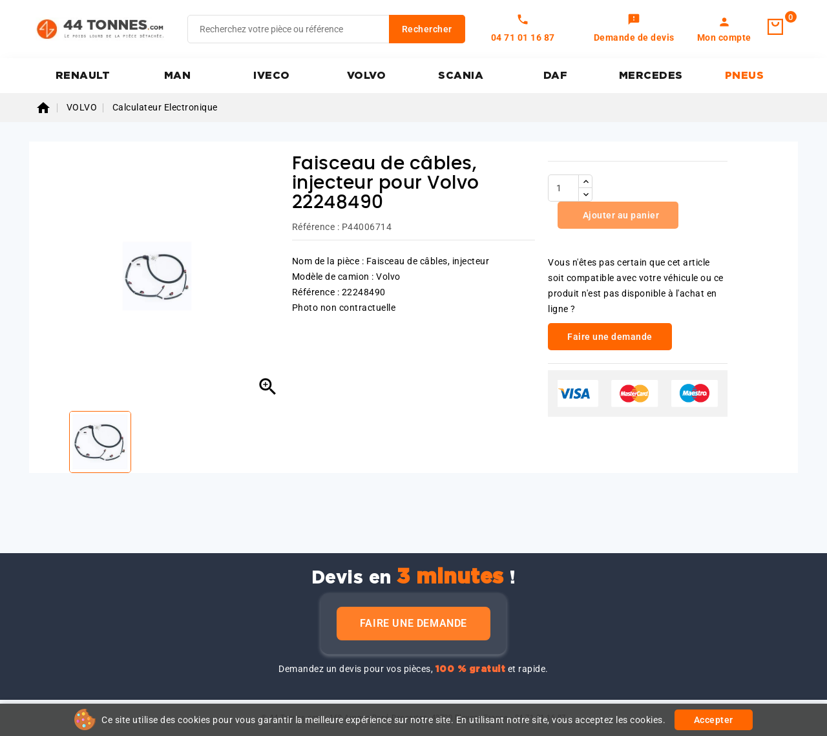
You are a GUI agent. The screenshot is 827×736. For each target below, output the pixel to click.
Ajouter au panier (619, 215)
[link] (634, 29)
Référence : (316, 227)
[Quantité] (563, 188)
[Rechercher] (326, 29)
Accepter (713, 720)
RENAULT (83, 75)
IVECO (271, 75)
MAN (177, 75)
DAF (555, 75)
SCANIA (460, 75)
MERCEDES (651, 75)
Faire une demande (413, 623)
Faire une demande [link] (610, 336)
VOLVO (366, 75)
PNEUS (744, 75)
